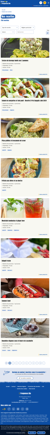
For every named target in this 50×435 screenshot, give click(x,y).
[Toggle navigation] (48, 3)
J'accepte (41, 432)
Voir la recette (43, 74)
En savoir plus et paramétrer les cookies (16, 432)
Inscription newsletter (25, 378)
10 (40, 363)
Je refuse (32, 432)
